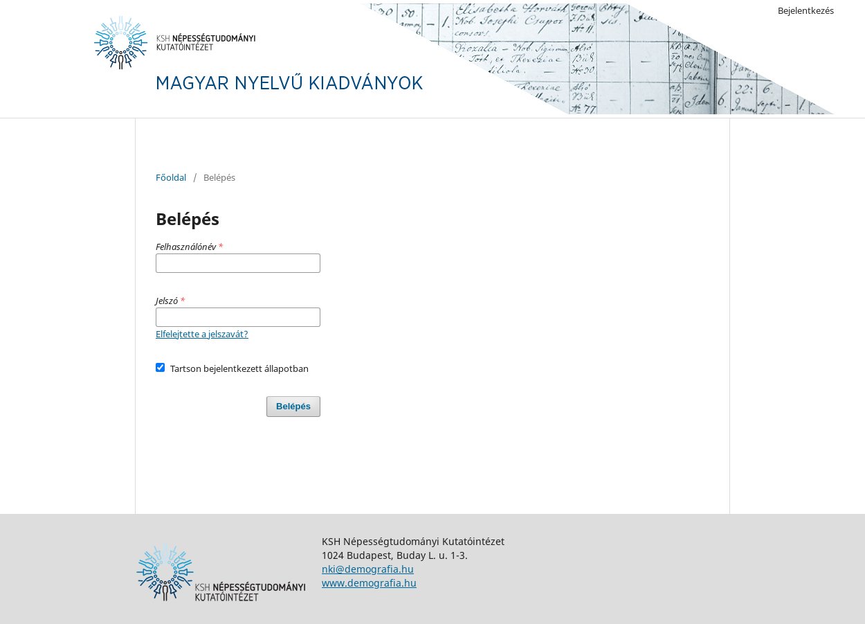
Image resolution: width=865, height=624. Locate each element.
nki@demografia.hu (368, 569)
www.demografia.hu (369, 582)
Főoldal (171, 177)
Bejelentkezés (806, 10)
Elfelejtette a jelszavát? (202, 334)
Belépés (293, 406)
